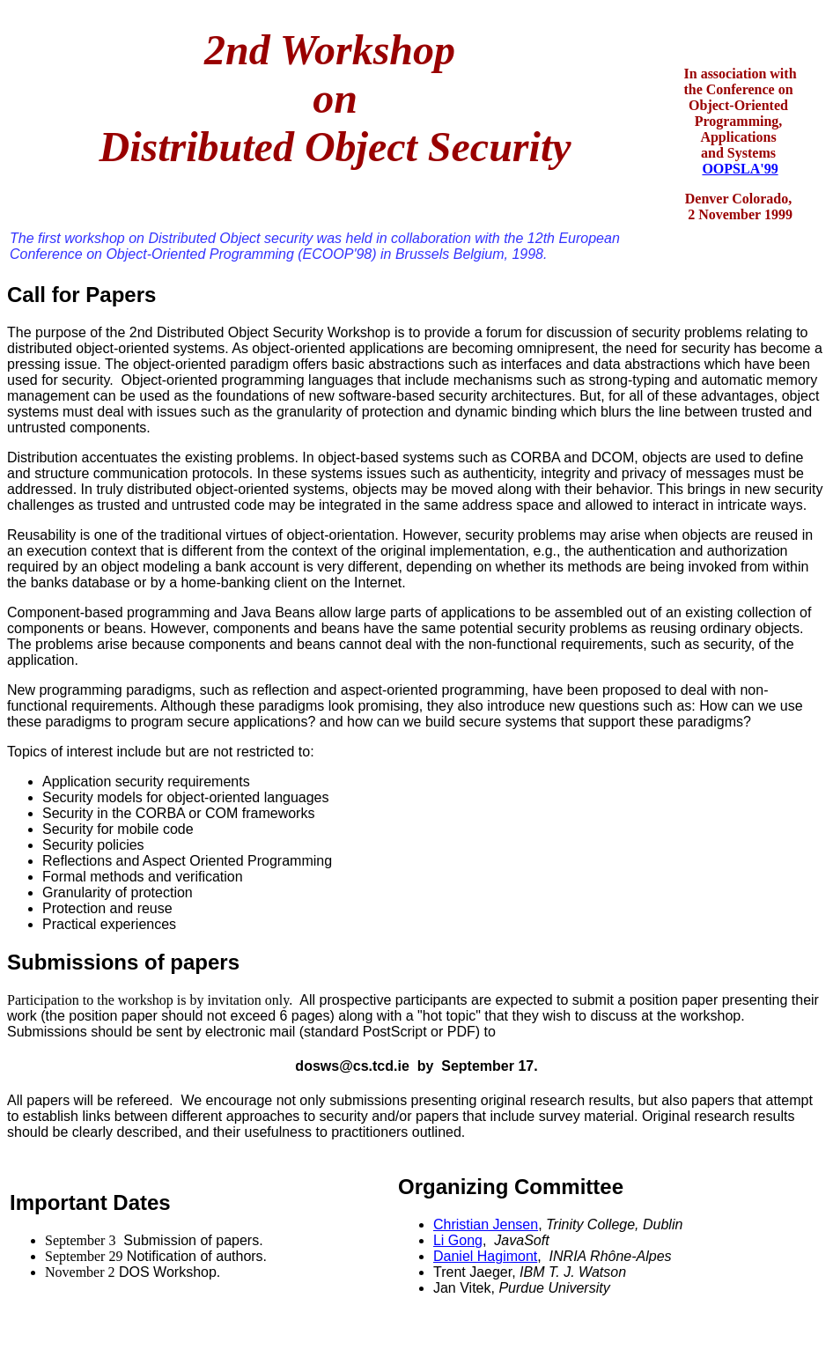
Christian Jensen (485, 1224)
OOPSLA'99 (740, 168)
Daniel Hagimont (485, 1256)
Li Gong (458, 1240)
